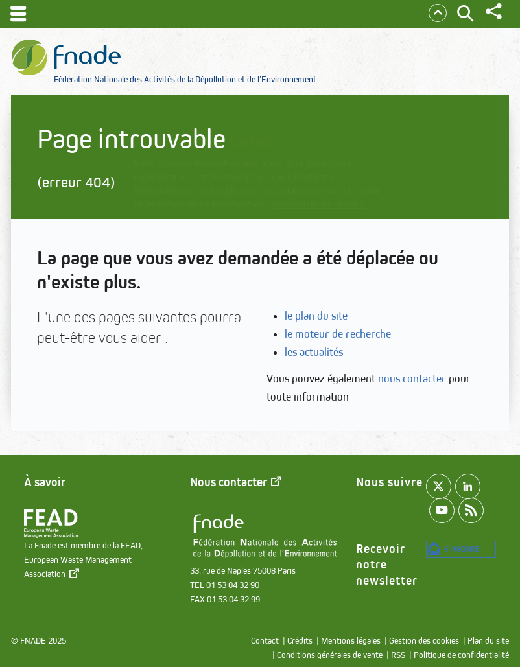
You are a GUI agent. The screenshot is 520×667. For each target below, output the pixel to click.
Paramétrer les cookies (216, 249)
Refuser (263, 268)
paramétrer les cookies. (319, 203)
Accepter (338, 249)
